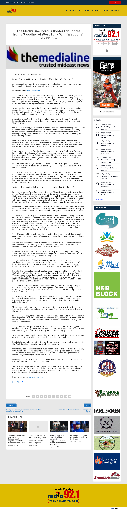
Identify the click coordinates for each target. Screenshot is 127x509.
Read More (17, 379)
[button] (107, 48)
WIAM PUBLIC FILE (12, 3)
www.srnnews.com (37, 374)
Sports (114, 11)
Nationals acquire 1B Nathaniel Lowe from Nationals (78, 434)
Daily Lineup (84, 11)
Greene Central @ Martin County (108, 158)
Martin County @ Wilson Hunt (107, 142)
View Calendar (98, 196)
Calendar (96, 11)
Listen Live (70, 11)
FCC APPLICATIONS (27, 3)
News (105, 11)
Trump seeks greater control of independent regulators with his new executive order (17, 436)
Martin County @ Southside (107, 150)
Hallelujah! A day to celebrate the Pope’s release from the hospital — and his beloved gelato (37, 436)
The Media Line (33, 88)
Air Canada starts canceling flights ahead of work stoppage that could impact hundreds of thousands (58, 437)
